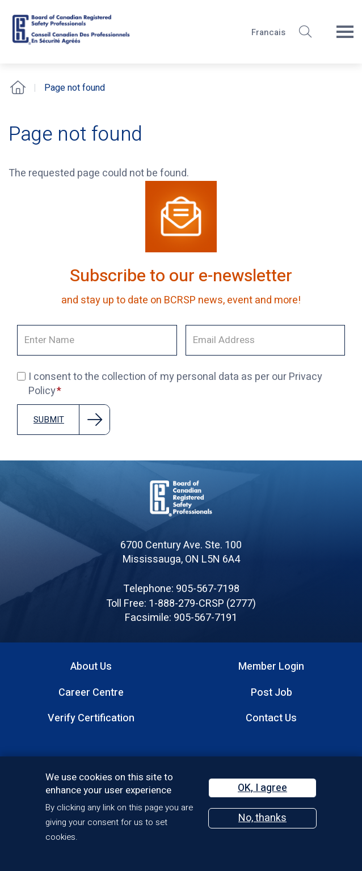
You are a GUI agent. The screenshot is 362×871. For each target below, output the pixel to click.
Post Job (271, 692)
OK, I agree (262, 788)
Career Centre (91, 692)
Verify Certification (91, 718)
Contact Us (271, 718)
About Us (91, 666)
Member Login (271, 666)
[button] (305, 31)
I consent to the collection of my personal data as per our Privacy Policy (169, 384)
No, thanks (262, 818)
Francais (268, 32)
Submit (48, 419)
